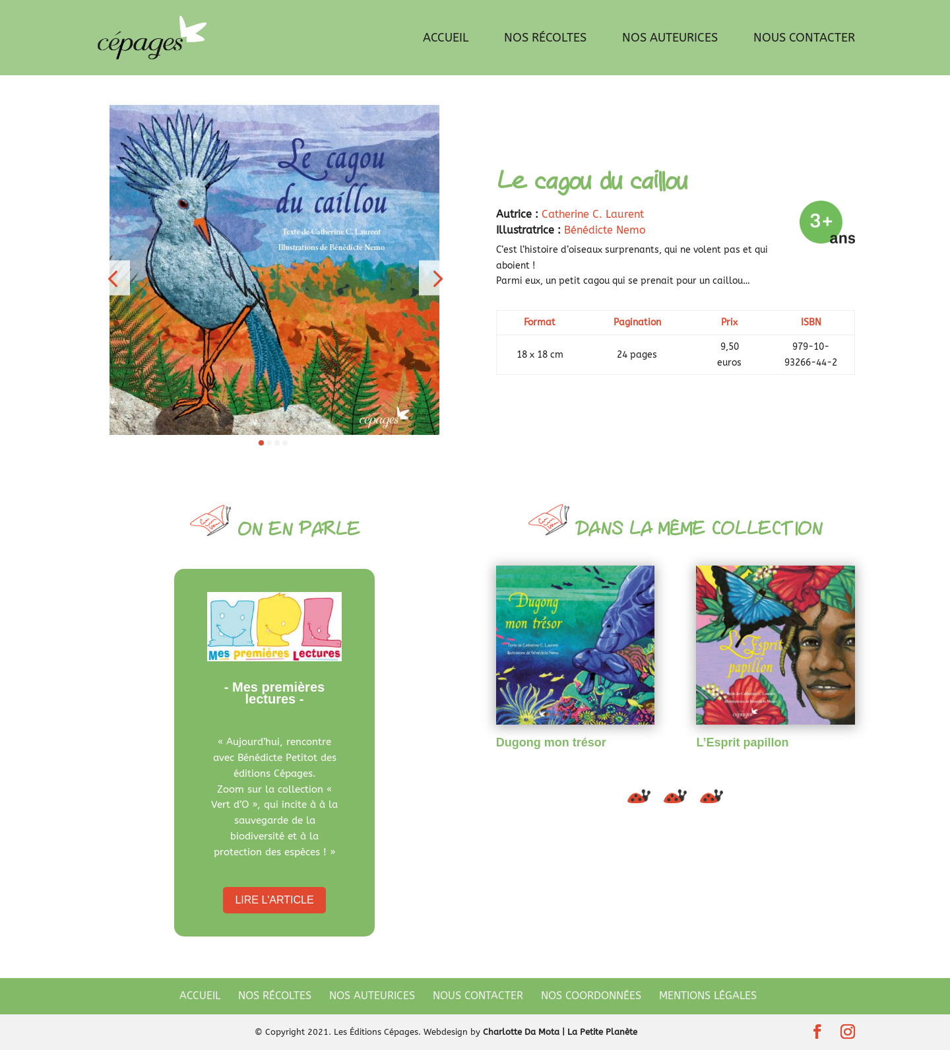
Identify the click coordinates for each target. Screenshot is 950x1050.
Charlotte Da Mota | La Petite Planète (560, 1032)
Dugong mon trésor (551, 742)
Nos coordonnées (591, 995)
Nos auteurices (670, 39)
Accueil (445, 39)
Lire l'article (274, 899)
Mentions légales (708, 995)
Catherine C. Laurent (593, 214)
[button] (112, 277)
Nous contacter (804, 39)
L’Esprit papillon (742, 742)
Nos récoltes (545, 39)
